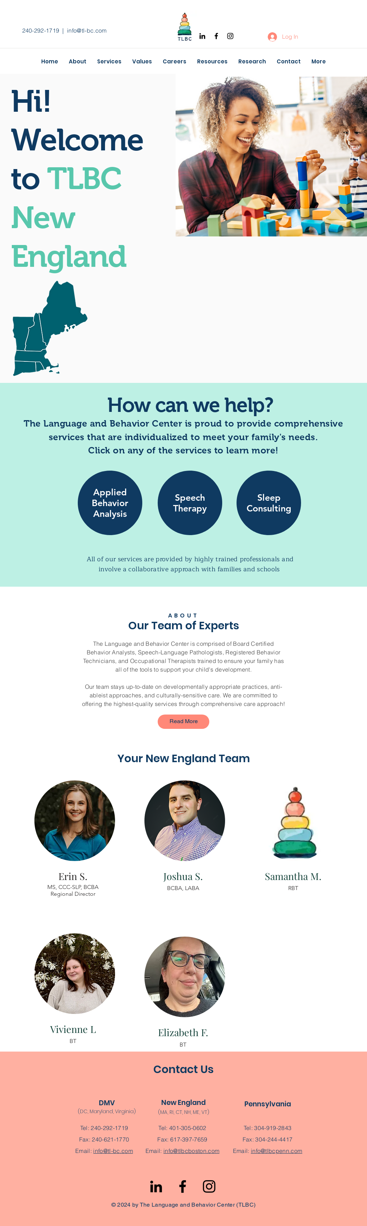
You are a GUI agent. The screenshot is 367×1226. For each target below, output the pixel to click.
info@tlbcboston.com (191, 1150)
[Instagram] (230, 36)
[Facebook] (216, 36)
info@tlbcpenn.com (276, 1150)
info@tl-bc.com (86, 30)
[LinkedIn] (156, 1186)
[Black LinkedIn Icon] (202, 36)
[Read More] (183, 722)
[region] (110, 508)
